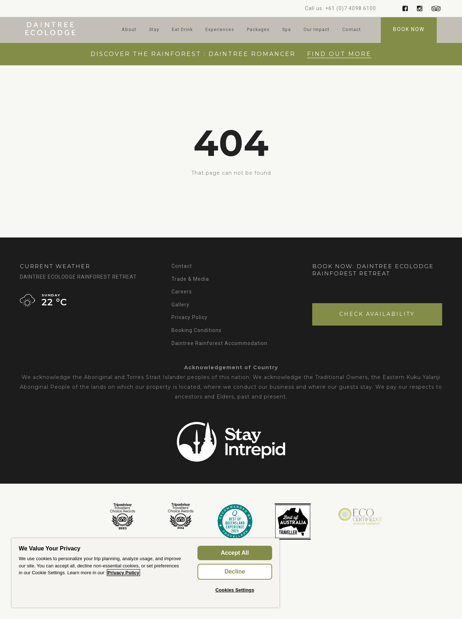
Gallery (180, 305)
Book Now (408, 29)
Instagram (419, 8)
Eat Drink (182, 29)
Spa (286, 29)
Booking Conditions (196, 330)
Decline (235, 571)
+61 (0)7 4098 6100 (350, 8)
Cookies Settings (234, 590)
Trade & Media (190, 279)
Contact (351, 29)
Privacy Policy (189, 317)
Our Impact (317, 29)
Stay (154, 29)
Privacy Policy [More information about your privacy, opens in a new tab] (123, 572)
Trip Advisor (434, 8)
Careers (181, 292)
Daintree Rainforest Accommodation (219, 343)
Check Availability (377, 314)
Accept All (235, 553)
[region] (145, 572)
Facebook (405, 8)
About (129, 29)
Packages (258, 29)
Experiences (219, 29)
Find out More (339, 54)
